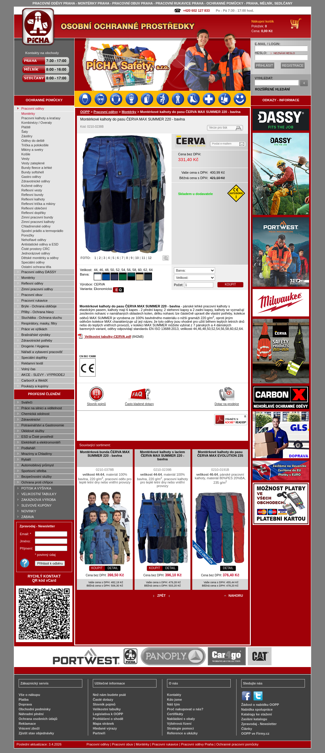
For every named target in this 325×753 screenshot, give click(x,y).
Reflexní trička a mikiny (38, 204)
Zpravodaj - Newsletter (259, 724)
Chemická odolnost (35, 414)
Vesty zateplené (33, 163)
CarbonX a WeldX (34, 380)
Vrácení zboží (29, 728)
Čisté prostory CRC (35, 249)
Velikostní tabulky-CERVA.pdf (108, 336)
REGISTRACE (293, 65)
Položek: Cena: (262, 26)
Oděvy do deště (32, 140)
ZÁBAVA (27, 517)
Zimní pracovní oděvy (37, 289)
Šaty (24, 131)
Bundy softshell (32, 172)
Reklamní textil (32, 363)
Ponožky (27, 235)
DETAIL (113, 568)
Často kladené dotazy (139, 402)
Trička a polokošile (35, 145)
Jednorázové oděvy (35, 253)
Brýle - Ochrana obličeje (38, 306)
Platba (24, 699)
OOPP (85, 112)
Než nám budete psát (109, 695)
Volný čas (28, 369)
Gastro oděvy (31, 176)
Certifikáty (175, 714)
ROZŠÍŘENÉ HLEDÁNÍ (272, 89)
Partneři (99, 733)
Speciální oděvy (33, 262)
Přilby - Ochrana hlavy (37, 312)
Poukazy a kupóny (34, 386)
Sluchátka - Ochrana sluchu (41, 317)
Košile (25, 154)
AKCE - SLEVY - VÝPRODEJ (43, 374)
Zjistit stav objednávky (36, 733)
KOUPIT (230, 284)
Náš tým (173, 704)
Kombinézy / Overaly (36, 122)
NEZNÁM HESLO (284, 53)
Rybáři (26, 459)
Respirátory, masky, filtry (39, 323)
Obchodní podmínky (34, 709)
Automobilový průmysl (37, 465)
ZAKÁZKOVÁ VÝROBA (38, 499)
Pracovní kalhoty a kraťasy (40, 118)
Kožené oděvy (31, 185)
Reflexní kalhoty (33, 199)
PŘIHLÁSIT (264, 65)
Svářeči (26, 402)
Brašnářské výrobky (35, 335)
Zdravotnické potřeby (36, 340)
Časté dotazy (103, 699)
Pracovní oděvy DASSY (38, 272)
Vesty (25, 158)
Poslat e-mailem (222, 143)
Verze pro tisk (218, 127)
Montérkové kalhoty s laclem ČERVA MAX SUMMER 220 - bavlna (162, 455)
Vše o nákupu (29, 695)
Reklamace (27, 723)
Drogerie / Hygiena (35, 346)
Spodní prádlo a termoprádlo (42, 231)
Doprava (25, 704)
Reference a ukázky (182, 733)
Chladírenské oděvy (35, 226)
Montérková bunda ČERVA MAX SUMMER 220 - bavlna (104, 453)
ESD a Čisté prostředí (37, 436)
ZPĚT (161, 595)
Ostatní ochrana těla (36, 267)
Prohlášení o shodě (108, 719)
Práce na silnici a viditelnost (41, 408)
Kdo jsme (174, 699)
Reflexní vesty (31, 190)
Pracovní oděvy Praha (197, 744)
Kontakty (174, 695)
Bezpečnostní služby (36, 476)
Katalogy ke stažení (256, 714)
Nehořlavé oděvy (33, 240)
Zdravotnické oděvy (35, 181)
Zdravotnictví (30, 419)
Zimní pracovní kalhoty (38, 222)
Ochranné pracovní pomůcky (237, 744)
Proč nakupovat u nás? (185, 709)
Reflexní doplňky (33, 213)
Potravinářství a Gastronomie (42, 425)
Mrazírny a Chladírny (36, 454)
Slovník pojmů (96, 402)
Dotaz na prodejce (226, 402)
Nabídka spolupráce (257, 709)
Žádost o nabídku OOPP (260, 704)
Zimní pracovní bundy (37, 217)
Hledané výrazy (105, 728)
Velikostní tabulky (107, 709)
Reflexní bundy (32, 195)
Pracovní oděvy (32, 108)
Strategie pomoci (180, 728)
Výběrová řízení (179, 723)
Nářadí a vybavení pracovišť (41, 352)
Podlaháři (28, 448)
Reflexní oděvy (32, 283)
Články (246, 728)
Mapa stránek (103, 723)
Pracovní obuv (31, 295)
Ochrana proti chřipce (37, 482)
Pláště (26, 127)
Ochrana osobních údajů (38, 719)
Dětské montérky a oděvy (40, 258)
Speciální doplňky (34, 357)
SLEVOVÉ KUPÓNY (36, 505)
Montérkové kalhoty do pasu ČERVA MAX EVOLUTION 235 (220, 453)
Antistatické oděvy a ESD (40, 244)
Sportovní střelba (33, 471)
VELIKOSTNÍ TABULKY (38, 494)
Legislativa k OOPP (108, 714)
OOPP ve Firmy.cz (255, 733)
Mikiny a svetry (32, 149)
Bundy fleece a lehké (36, 167)
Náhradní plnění (31, 714)
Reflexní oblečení (34, 208)
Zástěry (26, 136)
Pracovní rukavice (34, 300)
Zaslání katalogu (254, 719)
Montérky (28, 113)
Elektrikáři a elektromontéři (40, 442)
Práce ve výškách (34, 329)
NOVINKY (28, 511)
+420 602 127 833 (196, 10)
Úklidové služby (32, 431)
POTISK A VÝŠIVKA (36, 488)
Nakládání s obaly (181, 719)
